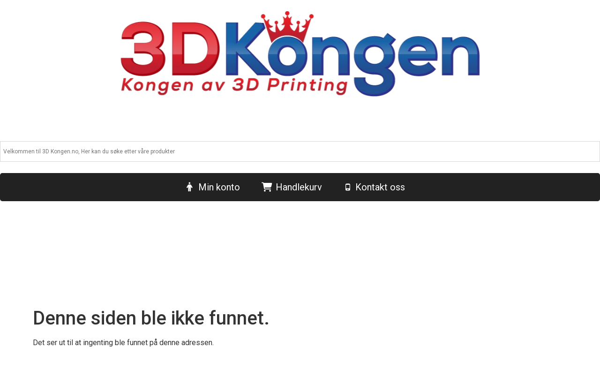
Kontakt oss (380, 187)
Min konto (219, 187)
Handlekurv (299, 187)
